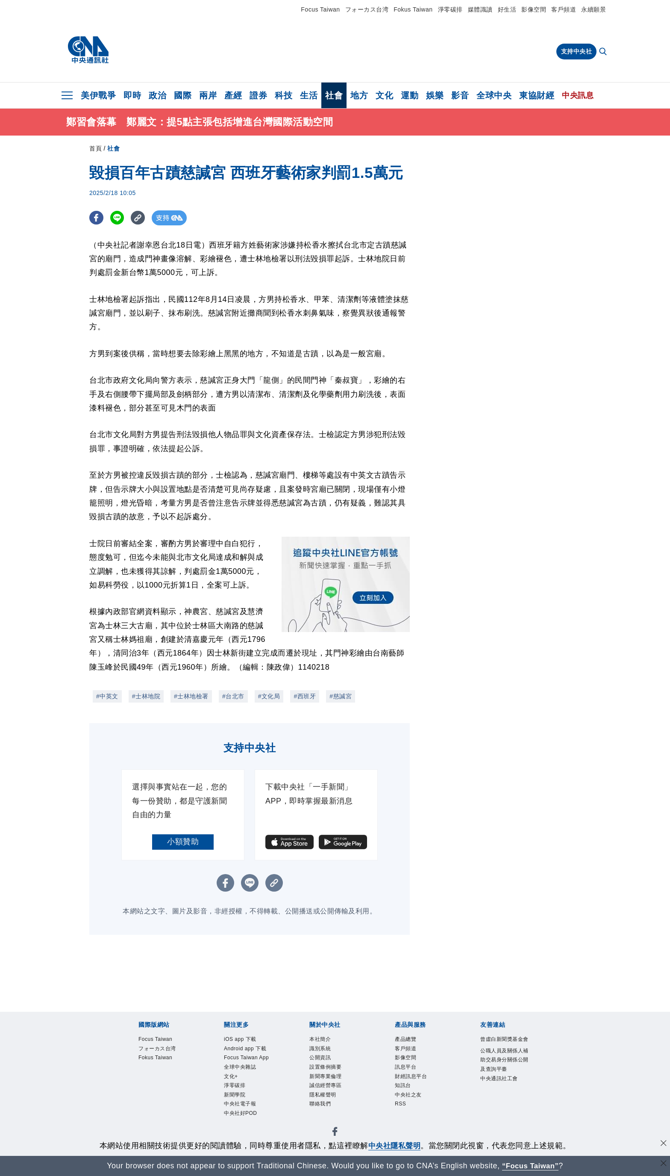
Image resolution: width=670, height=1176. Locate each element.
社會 (334, 95)
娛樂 (435, 95)
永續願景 (593, 9)
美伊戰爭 (98, 95)
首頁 (95, 148)
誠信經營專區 (333, 1098)
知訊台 (407, 1098)
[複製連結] (140, 217)
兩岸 (208, 95)
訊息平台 (410, 1075)
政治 (157, 95)
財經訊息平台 (418, 1086)
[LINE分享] (118, 217)
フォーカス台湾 (367, 9)
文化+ (234, 1109)
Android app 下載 (246, 1058)
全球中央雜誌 (247, 1098)
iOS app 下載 (247, 1040)
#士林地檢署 (191, 696)
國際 (182, 95)
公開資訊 (325, 1063)
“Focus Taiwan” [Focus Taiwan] (530, 1165)
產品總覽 (410, 1040)
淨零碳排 (450, 9)
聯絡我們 (325, 1121)
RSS (403, 1121)
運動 (409, 95)
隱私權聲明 (329, 1109)
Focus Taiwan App (248, 1081)
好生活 (507, 9)
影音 (460, 95)
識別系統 (325, 1052)
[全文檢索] (603, 52)
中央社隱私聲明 (394, 1145)
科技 (283, 95)
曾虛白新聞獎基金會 (504, 1046)
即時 (132, 95)
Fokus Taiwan (413, 9)
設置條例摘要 (333, 1075)
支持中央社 (576, 51)
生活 (308, 95)
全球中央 (493, 95)
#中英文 (107, 696)
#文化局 (269, 696)
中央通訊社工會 (504, 1115)
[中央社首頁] (88, 50)
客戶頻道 (563, 9)
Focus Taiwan (320, 9)
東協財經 (536, 95)
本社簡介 (325, 1040)
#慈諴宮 (340, 696)
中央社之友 (415, 1109)
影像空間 (533, 9)
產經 (233, 95)
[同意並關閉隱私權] (663, 1144)
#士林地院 (146, 696)
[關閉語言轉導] (663, 1164)
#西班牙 (305, 696)
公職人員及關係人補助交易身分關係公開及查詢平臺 (504, 1080)
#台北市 (233, 696)
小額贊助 (183, 841)
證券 (258, 95)
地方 (359, 95)
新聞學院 (240, 1133)
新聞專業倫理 (333, 1086)
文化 (384, 95)
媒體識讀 (480, 9)
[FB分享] (96, 217)
